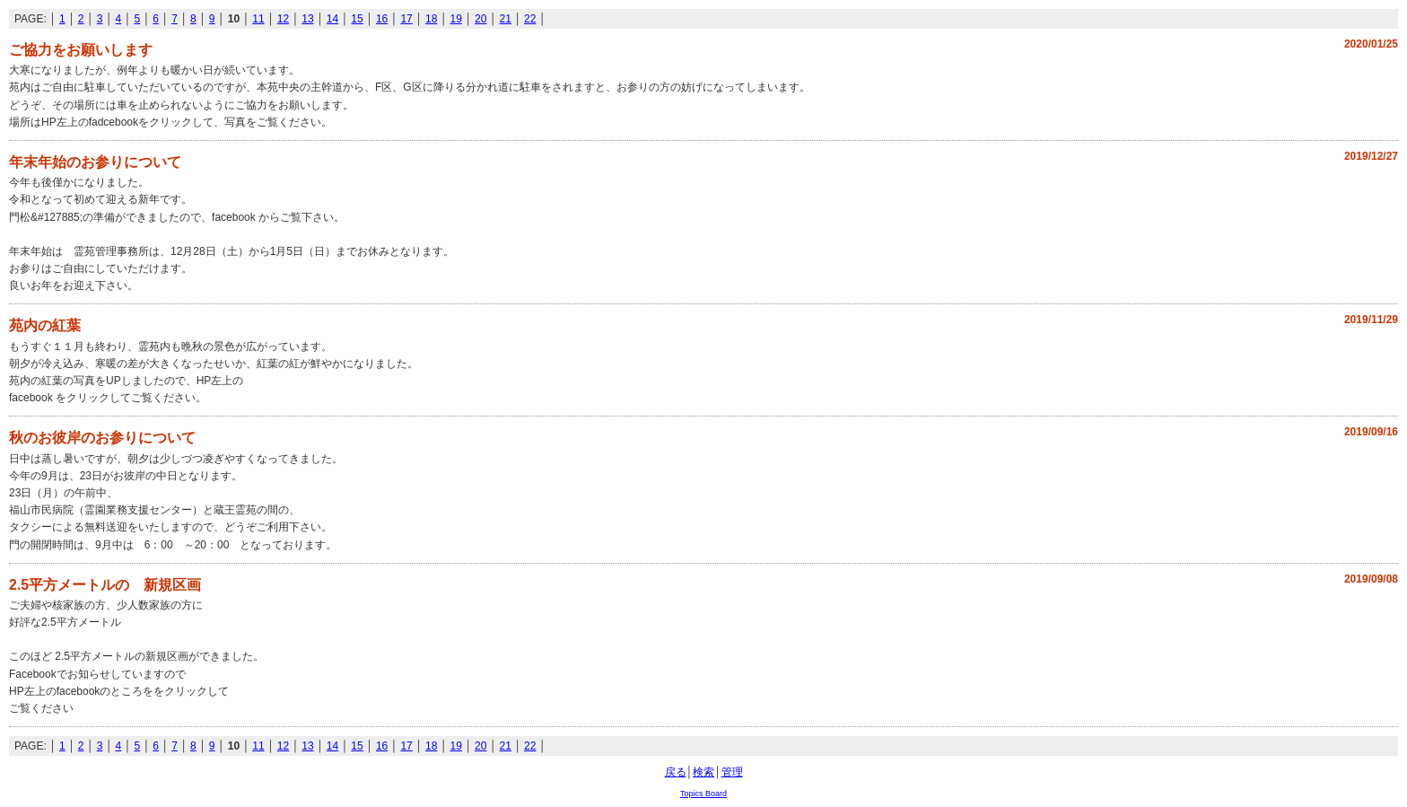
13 (307, 19)
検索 (703, 772)
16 (382, 19)
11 (258, 19)
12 (283, 19)
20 (480, 19)
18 (431, 19)
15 (357, 19)
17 (406, 19)
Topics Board (703, 793)
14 (332, 19)
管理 (732, 772)
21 (505, 19)
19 (455, 19)
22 (530, 19)
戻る (675, 772)
